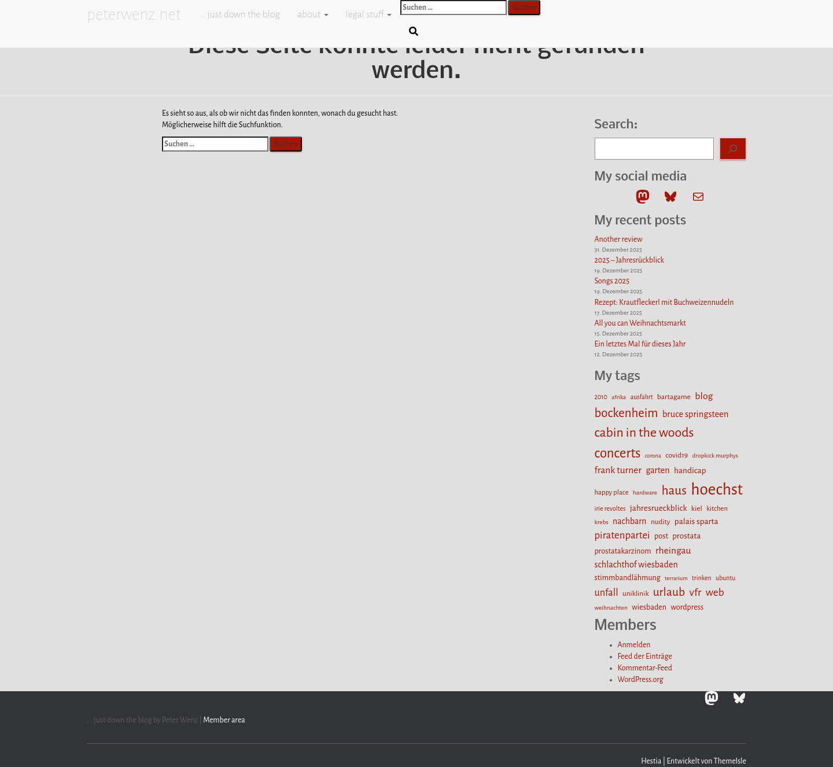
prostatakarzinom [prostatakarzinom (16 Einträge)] (623, 551)
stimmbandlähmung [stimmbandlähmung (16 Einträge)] (628, 578)
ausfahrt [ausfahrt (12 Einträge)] (642, 396)
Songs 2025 (612, 281)
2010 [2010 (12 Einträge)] (601, 396)
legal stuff (369, 14)
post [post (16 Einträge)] (661, 536)
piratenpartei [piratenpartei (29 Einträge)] (622, 535)
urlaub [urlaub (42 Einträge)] (669, 592)
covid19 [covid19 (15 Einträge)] (676, 455)
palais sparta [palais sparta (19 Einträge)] (696, 521)
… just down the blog (239, 14)
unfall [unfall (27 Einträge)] (606, 592)
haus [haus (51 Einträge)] (674, 490)
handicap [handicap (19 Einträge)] (690, 470)
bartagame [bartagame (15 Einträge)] (674, 397)
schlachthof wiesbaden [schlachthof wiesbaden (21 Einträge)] (636, 564)
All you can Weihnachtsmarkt (640, 323)
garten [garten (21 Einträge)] (657, 470)
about (312, 14)
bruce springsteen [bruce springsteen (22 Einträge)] (695, 414)
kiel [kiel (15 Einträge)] (696, 508)
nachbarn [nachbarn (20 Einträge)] (630, 521)
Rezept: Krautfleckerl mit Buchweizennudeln (664, 302)
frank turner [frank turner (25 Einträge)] (618, 470)
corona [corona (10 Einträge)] (653, 455)
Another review (619, 239)
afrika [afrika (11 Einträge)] (618, 397)
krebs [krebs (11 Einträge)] (602, 522)
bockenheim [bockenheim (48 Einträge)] (626, 413)
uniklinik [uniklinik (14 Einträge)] (635, 593)
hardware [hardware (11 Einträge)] (645, 492)
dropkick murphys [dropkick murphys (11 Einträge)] (715, 455)
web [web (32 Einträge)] (715, 592)
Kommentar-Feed (645, 668)
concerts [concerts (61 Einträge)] (618, 453)
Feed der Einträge (645, 656)
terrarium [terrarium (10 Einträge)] (676, 578)
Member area (224, 720)
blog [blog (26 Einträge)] (704, 396)
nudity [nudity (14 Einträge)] (660, 522)
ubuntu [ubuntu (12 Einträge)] (725, 577)
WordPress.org (641, 680)
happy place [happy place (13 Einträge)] (612, 492)
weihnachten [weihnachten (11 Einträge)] (611, 607)
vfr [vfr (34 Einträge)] (696, 592)
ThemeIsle (730, 761)
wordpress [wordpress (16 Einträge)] (686, 607)
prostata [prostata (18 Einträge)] (686, 536)
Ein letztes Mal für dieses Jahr (640, 344)
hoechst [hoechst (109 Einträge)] (717, 489)
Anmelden (634, 645)
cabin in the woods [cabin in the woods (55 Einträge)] (644, 433)
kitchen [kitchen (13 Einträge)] (717, 508)
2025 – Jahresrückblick (629, 260)
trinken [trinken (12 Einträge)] (702, 577)
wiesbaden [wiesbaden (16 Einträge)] (649, 607)
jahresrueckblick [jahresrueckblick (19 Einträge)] (658, 508)
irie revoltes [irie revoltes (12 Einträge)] (610, 508)
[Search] (733, 149)
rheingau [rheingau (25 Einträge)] (673, 550)
